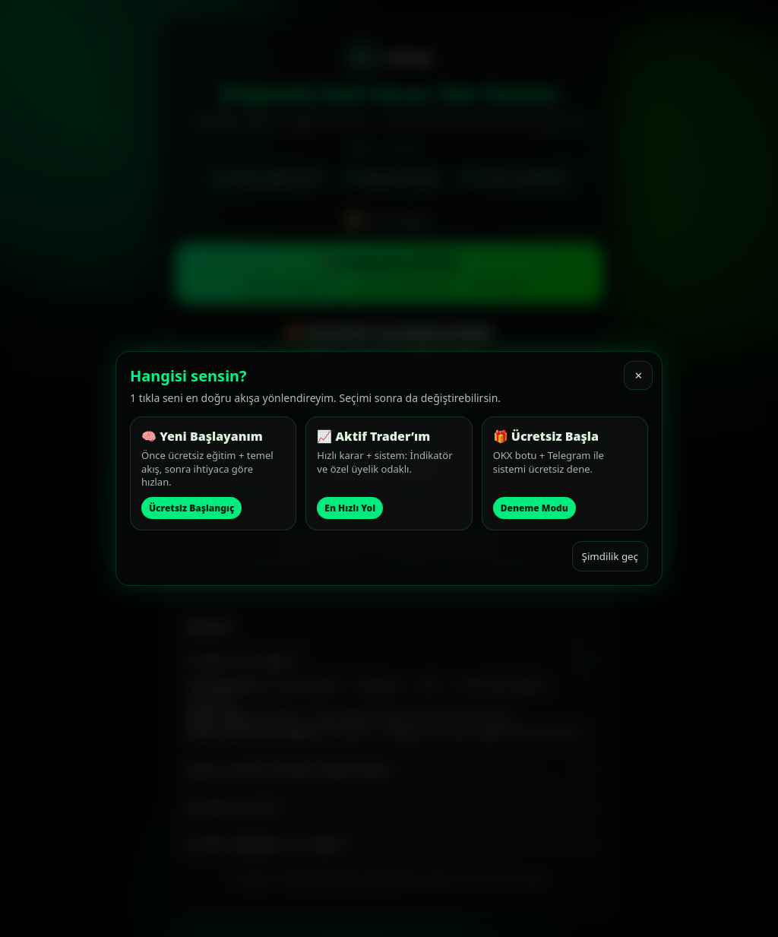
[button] (213, 473)
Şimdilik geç (610, 556)
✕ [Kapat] (638, 375)
